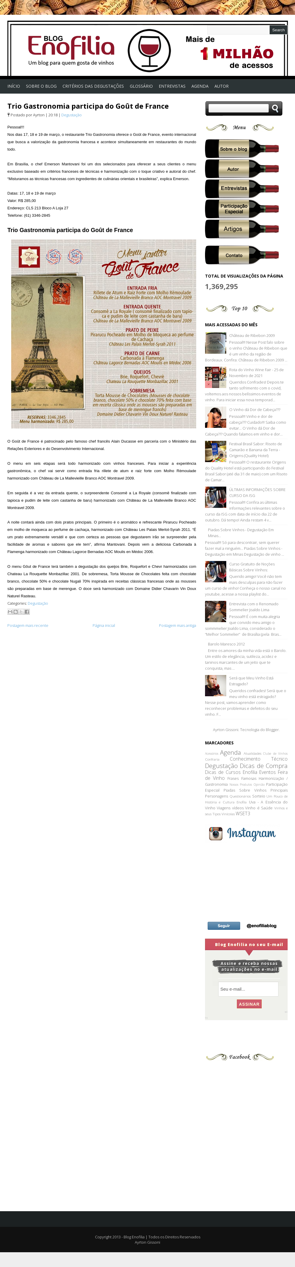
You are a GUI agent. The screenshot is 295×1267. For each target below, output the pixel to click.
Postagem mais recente (27, 625)
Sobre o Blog (41, 86)
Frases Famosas (241, 778)
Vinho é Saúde (259, 808)
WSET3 (243, 813)
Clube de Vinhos (275, 753)
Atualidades (252, 753)
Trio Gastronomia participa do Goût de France (88, 106)
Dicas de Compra (264, 765)
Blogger (272, 729)
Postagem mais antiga (177, 625)
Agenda (230, 752)
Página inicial (104, 625)
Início (13, 86)
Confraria (212, 759)
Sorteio (258, 796)
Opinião (259, 784)
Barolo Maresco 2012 (226, 644)
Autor (221, 86)
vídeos (238, 808)
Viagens (223, 808)
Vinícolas (228, 813)
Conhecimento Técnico (259, 759)
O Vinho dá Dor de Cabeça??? (254, 409)
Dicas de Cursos (223, 772)
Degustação (71, 115)
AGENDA (200, 86)
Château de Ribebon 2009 (252, 335)
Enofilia (250, 772)
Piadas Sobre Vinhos (245, 790)
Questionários (240, 796)
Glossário (141, 86)
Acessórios (211, 753)
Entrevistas (172, 86)
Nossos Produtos (241, 784)
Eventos (267, 772)
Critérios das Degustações (93, 86)
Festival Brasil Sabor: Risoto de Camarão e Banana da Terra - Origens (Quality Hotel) (255, 449)
